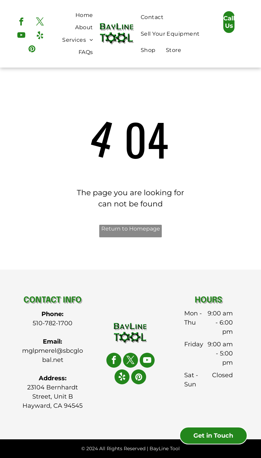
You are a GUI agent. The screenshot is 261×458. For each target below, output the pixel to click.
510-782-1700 (52, 323)
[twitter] (40, 22)
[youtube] (21, 36)
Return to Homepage (130, 228)
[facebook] (21, 22)
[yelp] (40, 36)
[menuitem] (84, 15)
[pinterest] (32, 49)
